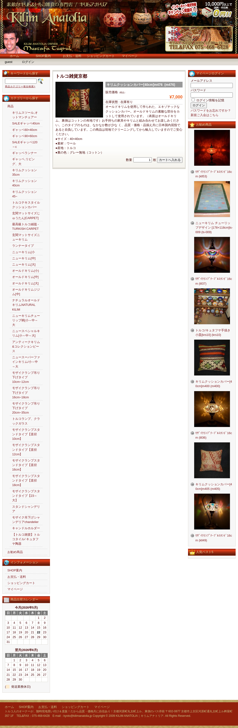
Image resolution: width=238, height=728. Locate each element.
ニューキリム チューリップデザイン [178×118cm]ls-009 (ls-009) (214, 227)
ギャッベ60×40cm (24, 130)
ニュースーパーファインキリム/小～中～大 (26, 361)
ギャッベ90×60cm (24, 136)
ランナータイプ (23, 245)
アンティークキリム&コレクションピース (26, 346)
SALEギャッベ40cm (26, 123)
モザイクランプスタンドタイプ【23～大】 (26, 495)
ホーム (14, 56)
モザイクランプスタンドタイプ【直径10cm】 (26, 434)
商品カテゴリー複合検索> (20, 86)
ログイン (28, 62)
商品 (10, 106)
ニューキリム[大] (23, 264)
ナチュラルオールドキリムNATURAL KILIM (26, 304)
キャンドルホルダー (26, 528)
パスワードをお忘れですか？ (211, 110)
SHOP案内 (43, 56)
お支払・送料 (72, 56)
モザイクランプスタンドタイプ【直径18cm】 (26, 480)
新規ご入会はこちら (204, 115)
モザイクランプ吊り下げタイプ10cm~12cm (26, 377)
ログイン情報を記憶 (208, 100)
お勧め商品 (15, 552)
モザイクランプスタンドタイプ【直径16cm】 (26, 465)
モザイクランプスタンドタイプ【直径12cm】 (26, 449)
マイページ (129, 56)
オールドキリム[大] (25, 283)
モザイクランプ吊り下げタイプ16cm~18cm (26, 392)
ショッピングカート (101, 56)
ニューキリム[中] (23, 258)
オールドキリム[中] (25, 277)
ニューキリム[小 (23, 252)
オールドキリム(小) (25, 270)
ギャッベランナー (24, 153)
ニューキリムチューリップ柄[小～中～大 (26, 320)
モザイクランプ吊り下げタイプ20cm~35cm (26, 408)
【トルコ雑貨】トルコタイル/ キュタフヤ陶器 (26, 539)
